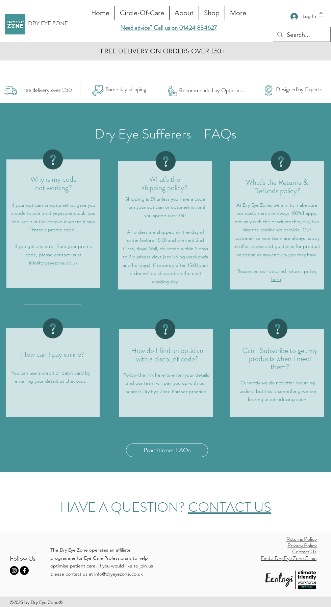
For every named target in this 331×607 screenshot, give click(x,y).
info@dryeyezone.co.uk (53, 263)
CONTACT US (229, 507)
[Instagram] (14, 570)
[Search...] (301, 35)
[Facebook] (24, 570)
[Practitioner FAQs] (167, 450)
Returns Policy (301, 539)
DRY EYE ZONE (48, 23)
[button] (321, 14)
